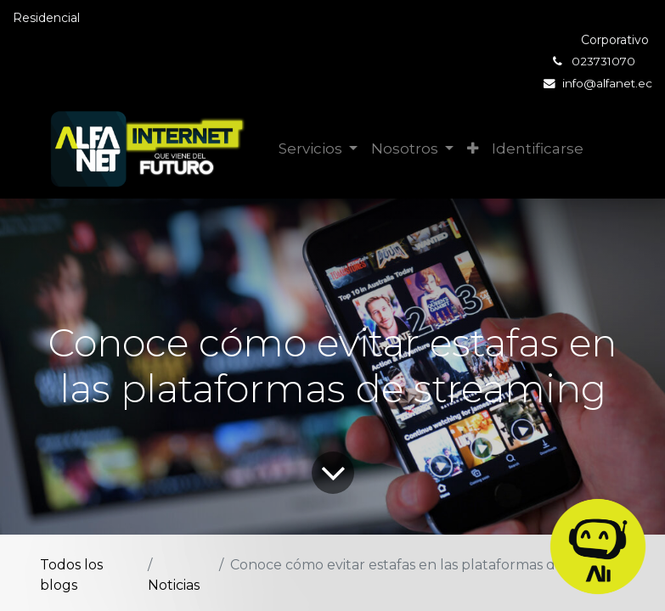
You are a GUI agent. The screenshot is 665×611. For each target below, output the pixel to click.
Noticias (174, 585)
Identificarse (537, 148)
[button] (472, 149)
